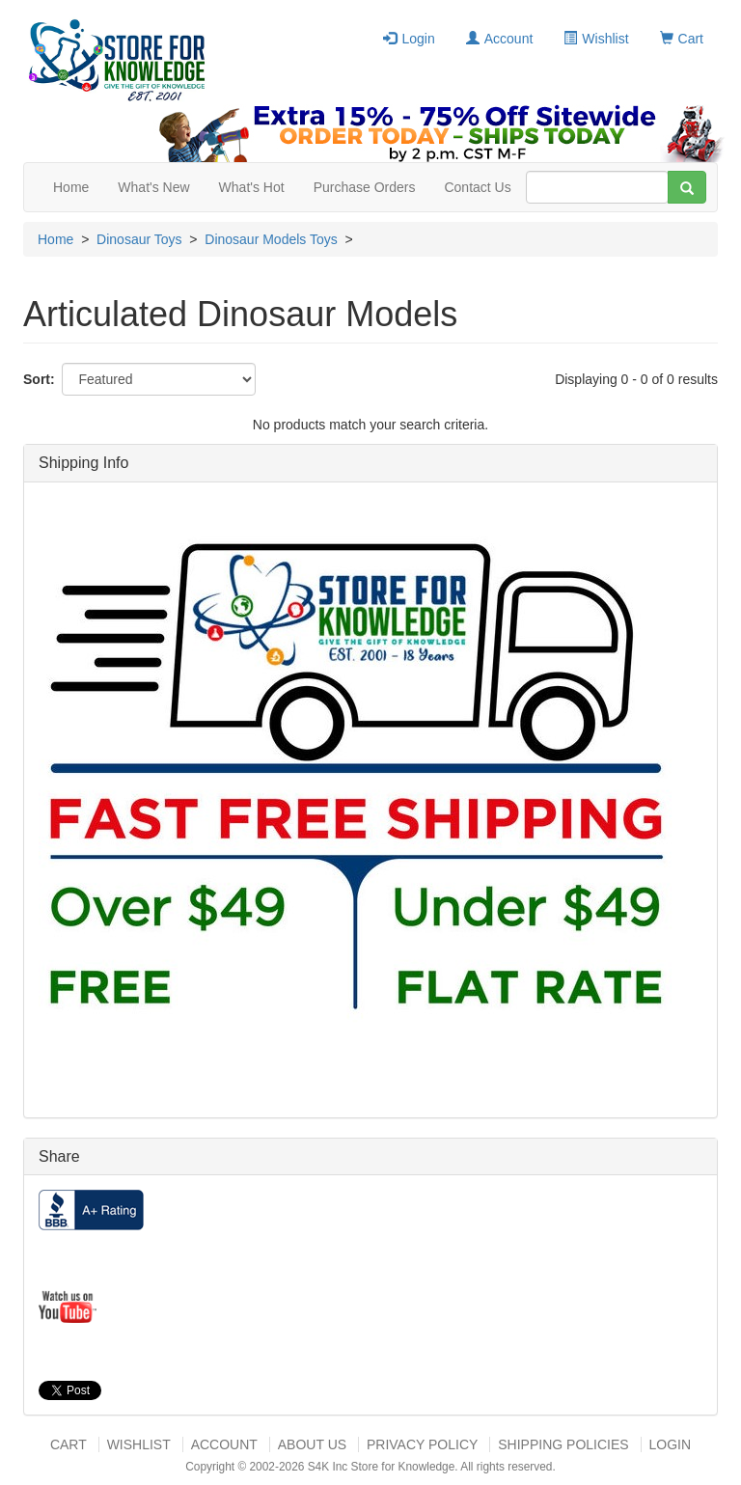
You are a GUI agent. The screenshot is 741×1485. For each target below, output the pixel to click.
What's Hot (252, 187)
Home (71, 187)
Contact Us (477, 187)
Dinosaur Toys (138, 239)
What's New (153, 187)
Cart (681, 38)
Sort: (39, 379)
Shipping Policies (563, 1444)
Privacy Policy (422, 1444)
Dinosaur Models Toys (271, 239)
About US (312, 1444)
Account (500, 38)
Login (408, 38)
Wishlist (595, 38)
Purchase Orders (365, 187)
